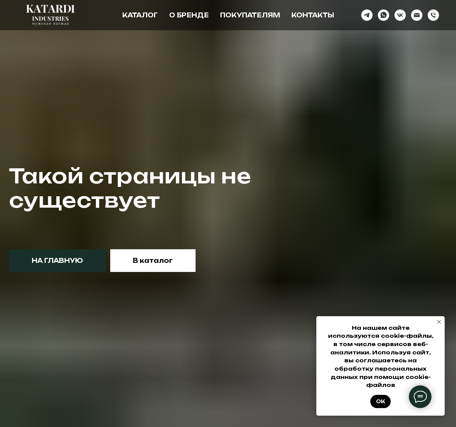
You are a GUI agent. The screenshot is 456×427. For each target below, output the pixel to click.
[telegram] (367, 15)
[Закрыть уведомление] (439, 322)
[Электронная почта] (416, 15)
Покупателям (250, 15)
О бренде (189, 15)
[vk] (400, 15)
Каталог (140, 15)
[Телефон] (433, 15)
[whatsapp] (383, 15)
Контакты (312, 15)
